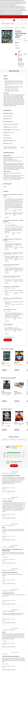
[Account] (22, 20)
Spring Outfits (18, 10)
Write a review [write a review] (14, 465)
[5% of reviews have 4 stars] (14, 453)
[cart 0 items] (25, 20)
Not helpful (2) (20, 317)
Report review (12, 491)
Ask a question (7, 339)
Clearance (8, 10)
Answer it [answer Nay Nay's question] (6, 217)
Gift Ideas (22, 7)
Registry (5, 14)
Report (14, 211)
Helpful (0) (16, 247)
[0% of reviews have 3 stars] (14, 454)
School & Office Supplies (8, 7)
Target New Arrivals (4, 0)
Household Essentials (11, 3)
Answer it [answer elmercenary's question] (6, 333)
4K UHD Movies (22, 27)
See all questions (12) (9, 337)
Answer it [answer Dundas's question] (6, 306)
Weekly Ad (5, 13)
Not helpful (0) (17, 226)
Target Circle (14, 14)
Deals (4, 10)
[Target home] (14, 20)
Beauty (19, 3)
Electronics (8, 6)
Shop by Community (18, 8)
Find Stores (18, 14)
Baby (17, 3)
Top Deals (15, 11)
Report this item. (22, 147)
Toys (5, 6)
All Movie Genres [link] (12, 439)
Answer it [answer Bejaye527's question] (6, 236)
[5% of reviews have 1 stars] (14, 457)
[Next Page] (27, 361)
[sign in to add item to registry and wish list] (25, 54)
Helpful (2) (14, 232)
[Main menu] (2, 20)
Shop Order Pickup (11, 13)
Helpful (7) (12, 226)
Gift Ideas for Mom (12, 0)
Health (3, 4)
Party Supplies (16, 7)
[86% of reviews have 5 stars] (14, 452)
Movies (16, 27)
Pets (4, 8)
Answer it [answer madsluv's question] (6, 321)
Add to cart (18, 48)
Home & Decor (8, 2)
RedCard (9, 14)
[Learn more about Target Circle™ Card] (21, 60)
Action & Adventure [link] (20, 439)
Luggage (11, 4)
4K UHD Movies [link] (4, 439)
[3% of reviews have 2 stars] (14, 455)
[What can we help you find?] (14, 23)
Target (2, 27)
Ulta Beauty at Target (9, 8)
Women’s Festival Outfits (7, 11)
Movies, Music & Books (9, 27)
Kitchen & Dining (15, 2)
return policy (9, 179)
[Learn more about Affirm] (21, 65)
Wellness (7, 4)
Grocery (5, 3)
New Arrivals (12, 10)
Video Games (14, 6)
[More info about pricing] (26, 42)
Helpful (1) (15, 317)
